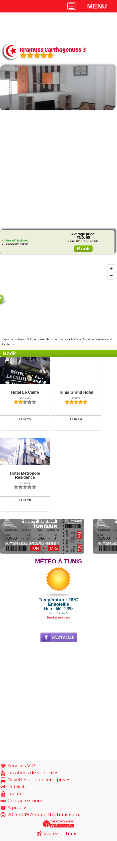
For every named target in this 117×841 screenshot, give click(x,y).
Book (83, 248)
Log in (14, 793)
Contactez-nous (25, 800)
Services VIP (21, 765)
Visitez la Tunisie (62, 834)
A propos (17, 807)
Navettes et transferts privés (38, 779)
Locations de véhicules (32, 772)
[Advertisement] (59, 169)
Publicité (17, 786)
